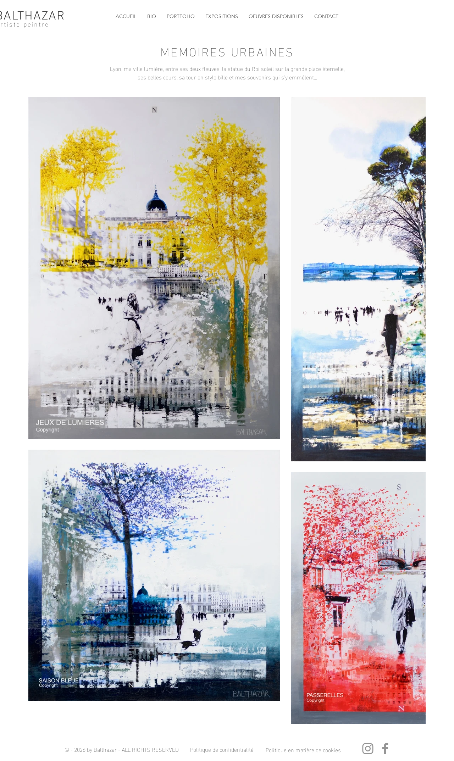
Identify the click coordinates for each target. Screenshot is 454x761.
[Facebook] (385, 748)
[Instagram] (367, 748)
